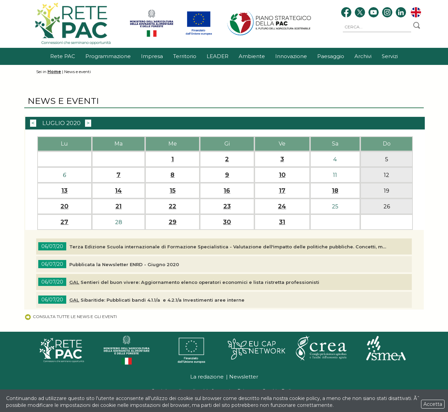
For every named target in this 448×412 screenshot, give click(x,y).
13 (64, 191)
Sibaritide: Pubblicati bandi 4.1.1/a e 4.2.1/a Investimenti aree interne (156, 300)
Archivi (363, 56)
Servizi (390, 56)
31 (282, 222)
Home (54, 71)
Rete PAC (62, 56)
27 (64, 222)
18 (335, 191)
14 (118, 191)
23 (227, 206)
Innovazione (291, 56)
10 (282, 175)
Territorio (184, 56)
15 (173, 191)
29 (173, 222)
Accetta (433, 404)
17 (282, 191)
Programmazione (108, 56)
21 (118, 206)
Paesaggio (330, 56)
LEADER (217, 56)
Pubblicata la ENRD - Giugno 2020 (124, 264)
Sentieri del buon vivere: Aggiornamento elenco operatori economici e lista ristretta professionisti (194, 282)
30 (227, 222)
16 (227, 191)
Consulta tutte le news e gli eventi (70, 316)
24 (282, 206)
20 (64, 206)
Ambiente (252, 56)
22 (172, 206)
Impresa (152, 56)
